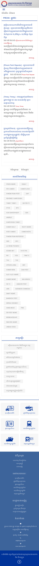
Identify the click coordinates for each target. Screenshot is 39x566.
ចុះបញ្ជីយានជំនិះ (9, 413)
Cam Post (24, 270)
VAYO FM (24, 251)
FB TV (8, 284)
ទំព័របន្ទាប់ (25, 169)
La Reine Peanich (12, 246)
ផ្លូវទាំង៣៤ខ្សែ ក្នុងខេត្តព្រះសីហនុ (16, 367)
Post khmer (10, 232)
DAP (27, 194)
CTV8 (8, 208)
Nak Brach (26, 279)
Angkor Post (22, 284)
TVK (7, 260)
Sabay (24, 184)
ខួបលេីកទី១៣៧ (11, 362)
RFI (7, 255)
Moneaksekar (11, 317)
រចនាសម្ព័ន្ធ (19, 467)
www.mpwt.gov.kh (20, 546)
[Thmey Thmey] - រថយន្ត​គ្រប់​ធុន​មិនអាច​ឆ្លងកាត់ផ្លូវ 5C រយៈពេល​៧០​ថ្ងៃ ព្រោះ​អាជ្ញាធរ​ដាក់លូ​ (18, 100)
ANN (7, 289)
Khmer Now (10, 270)
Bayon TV (26, 203)
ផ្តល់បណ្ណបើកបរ (9, 429)
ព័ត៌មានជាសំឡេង (11, 386)
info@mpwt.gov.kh (20, 541)
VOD (16, 255)
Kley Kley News (12, 274)
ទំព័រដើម (5, 13)
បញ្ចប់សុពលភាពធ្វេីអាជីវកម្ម (15, 372)
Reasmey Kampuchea (14, 198)
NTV (16, 241)
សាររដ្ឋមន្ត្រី (19, 464)
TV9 (16, 260)
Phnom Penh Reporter (28, 75)
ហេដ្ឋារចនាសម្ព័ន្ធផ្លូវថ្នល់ (19, 512)
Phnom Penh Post (13, 194)
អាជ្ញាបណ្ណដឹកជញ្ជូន (29, 444)
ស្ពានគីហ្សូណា (10, 353)
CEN (26, 213)
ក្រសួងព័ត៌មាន (19, 141)
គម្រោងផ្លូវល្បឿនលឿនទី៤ (14, 391)
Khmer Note (26, 232)
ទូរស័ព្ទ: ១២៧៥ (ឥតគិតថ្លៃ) (20, 535)
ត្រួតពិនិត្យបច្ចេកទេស (29, 413)
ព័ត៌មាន (12, 13)
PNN (22, 308)
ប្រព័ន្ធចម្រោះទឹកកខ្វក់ (20, 509)
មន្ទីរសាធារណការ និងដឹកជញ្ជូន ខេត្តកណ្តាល (19, 346)
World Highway (12, 303)
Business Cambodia (22, 289)
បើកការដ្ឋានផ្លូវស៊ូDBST (13, 381)
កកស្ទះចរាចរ (10, 376)
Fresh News (10, 184)
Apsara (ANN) (11, 265)
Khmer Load (25, 189)
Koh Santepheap (12, 213)
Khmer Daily (11, 227)
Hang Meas (10, 308)
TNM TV (26, 255)
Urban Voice (11, 327)
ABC (23, 265)
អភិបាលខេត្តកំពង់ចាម (13, 357)
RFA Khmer (10, 189)
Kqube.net (10, 251)
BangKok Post (11, 298)
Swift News (10, 293)
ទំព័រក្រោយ (14, 169)
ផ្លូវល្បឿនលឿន (19, 506)
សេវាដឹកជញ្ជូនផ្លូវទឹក (9, 444)
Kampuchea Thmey (13, 222)
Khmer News (11, 279)
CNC (7, 241)
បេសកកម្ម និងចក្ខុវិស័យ (19, 461)
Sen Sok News (11, 322)
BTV (17, 208)
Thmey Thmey (19, 106)
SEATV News (26, 227)
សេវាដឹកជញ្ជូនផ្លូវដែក (29, 429)
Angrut (9, 217)
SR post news (11, 312)
